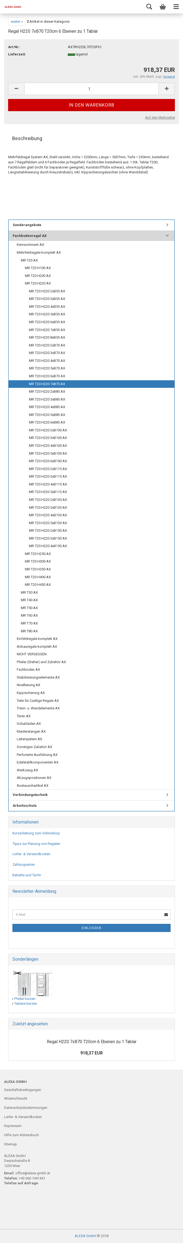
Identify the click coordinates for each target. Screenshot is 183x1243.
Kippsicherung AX (31, 693)
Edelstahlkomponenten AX (37, 762)
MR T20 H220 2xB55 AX (47, 291)
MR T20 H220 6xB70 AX (47, 376)
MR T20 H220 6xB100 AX (48, 461)
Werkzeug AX (27, 770)
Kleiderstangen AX (31, 731)
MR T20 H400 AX (38, 577)
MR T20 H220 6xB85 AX (47, 422)
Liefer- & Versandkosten (31, 854)
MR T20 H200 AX (38, 276)
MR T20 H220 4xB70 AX (47, 361)
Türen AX (24, 716)
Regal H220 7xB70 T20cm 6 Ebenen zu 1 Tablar (92, 1041)
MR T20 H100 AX (38, 268)
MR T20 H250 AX (38, 554)
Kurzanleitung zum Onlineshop (36, 833)
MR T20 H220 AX (38, 283)
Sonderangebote (27, 225)
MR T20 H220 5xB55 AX (47, 314)
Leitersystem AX (29, 739)
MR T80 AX (29, 631)
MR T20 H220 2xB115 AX (48, 469)
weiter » (17, 21)
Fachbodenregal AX (29, 236)
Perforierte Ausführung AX (37, 755)
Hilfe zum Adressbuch (21, 1135)
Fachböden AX (28, 669)
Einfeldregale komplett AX (37, 639)
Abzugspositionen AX (34, 778)
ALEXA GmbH (85, 1236)
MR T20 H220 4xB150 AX (48, 546)
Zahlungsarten (23, 864)
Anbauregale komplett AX (37, 646)
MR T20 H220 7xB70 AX (47, 384)
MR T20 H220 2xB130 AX (48, 500)
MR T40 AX (29, 600)
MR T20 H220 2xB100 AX (48, 430)
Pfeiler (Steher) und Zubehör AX (41, 662)
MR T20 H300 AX (38, 561)
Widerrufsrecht (15, 1098)
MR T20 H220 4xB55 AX (47, 307)
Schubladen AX (29, 724)
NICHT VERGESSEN (31, 654)
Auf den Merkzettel (160, 117)
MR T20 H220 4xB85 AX (47, 407)
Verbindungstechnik (30, 795)
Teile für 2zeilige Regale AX (38, 701)
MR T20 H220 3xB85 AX (47, 399)
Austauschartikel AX (32, 786)
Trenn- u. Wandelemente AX (38, 708)
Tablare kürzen (25, 1003)
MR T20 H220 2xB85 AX (47, 391)
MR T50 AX (29, 608)
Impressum (13, 1126)
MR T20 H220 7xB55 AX (47, 330)
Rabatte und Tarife (26, 875)
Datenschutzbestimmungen (25, 1108)
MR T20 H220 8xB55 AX (47, 337)
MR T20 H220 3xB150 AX (48, 538)
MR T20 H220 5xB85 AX (47, 415)
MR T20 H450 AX (38, 585)
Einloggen (91, 928)
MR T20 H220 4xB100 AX (48, 446)
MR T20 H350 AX (38, 569)
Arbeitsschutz (25, 806)
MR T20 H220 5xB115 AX (48, 492)
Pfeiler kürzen (24, 999)
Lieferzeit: (17, 54)
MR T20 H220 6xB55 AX (47, 322)
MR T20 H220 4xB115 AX (48, 484)
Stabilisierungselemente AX (38, 677)
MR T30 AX (29, 592)
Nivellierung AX (28, 685)
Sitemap (10, 1144)
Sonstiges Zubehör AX (34, 747)
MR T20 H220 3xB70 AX (47, 353)
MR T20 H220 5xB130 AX (48, 523)
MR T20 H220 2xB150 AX (48, 530)
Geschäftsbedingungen (22, 1090)
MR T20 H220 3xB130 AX (48, 507)
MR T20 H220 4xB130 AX (48, 515)
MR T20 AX (29, 260)
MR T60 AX (29, 615)
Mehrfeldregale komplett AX (39, 252)
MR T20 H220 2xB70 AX (47, 345)
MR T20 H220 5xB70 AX (47, 368)
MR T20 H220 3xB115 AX (48, 476)
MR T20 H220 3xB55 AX (47, 299)
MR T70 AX (29, 623)
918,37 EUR (91, 1053)
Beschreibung (27, 138)
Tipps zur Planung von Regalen (36, 844)
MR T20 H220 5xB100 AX (48, 453)
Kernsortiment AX (30, 245)
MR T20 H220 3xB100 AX (48, 438)
